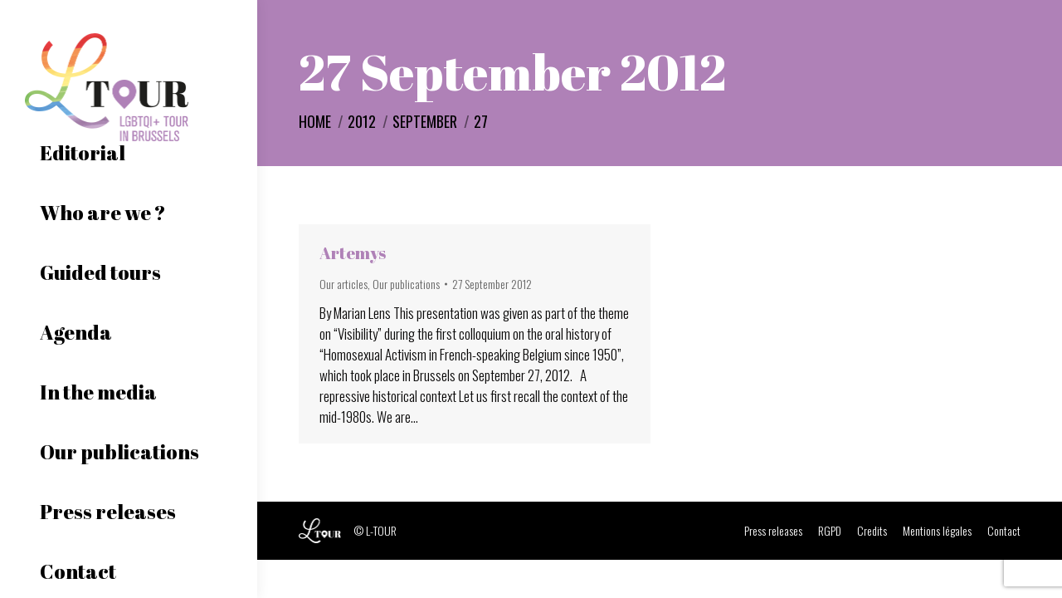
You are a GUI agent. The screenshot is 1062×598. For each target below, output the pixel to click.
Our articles (343, 283)
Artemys (352, 253)
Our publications (406, 283)
